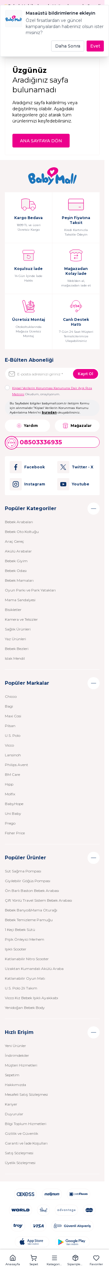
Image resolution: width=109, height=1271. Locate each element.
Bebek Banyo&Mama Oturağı (31, 910)
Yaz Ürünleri (15, 639)
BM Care (12, 774)
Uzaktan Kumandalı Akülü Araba (34, 968)
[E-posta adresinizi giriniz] (52, 374)
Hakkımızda (15, 1084)
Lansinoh (13, 755)
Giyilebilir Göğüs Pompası (27, 881)
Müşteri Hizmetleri (21, 1065)
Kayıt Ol (85, 373)
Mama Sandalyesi (20, 600)
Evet (95, 46)
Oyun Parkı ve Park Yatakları (30, 590)
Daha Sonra (67, 46)
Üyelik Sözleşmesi (20, 1162)
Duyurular (14, 1114)
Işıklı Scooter (15, 949)
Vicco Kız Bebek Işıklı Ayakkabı (31, 998)
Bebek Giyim (16, 561)
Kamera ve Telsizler (21, 619)
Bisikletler (13, 609)
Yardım (27, 425)
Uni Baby (13, 813)
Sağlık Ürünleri (18, 629)
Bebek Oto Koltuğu (22, 531)
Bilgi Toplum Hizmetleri (25, 1123)
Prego (10, 823)
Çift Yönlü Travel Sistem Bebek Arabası (38, 900)
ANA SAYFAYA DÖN (41, 141)
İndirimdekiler (17, 1055)
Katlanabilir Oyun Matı (25, 978)
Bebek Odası (16, 570)
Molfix (10, 794)
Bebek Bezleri (16, 648)
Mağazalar (77, 425)
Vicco (9, 745)
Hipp (9, 784)
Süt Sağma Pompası (23, 871)
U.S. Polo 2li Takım (21, 988)
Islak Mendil (15, 658)
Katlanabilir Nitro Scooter (27, 959)
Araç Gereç (14, 541)
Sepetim (12, 1075)
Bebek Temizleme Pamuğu (29, 920)
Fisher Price (15, 833)
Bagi (9, 706)
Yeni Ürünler (15, 1045)
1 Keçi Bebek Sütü (20, 929)
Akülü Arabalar (18, 551)
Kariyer (11, 1104)
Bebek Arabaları (19, 522)
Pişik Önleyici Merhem (24, 939)
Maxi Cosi (13, 716)
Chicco (11, 696)
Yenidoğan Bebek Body (25, 1007)
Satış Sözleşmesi (19, 1153)
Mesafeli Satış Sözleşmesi (26, 1094)
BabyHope (14, 803)
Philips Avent (16, 764)
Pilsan (10, 725)
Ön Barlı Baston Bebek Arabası (32, 890)
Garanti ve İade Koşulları (26, 1143)
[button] (12, 1260)
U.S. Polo (12, 735)
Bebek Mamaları (19, 580)
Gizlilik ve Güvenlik (21, 1133)
